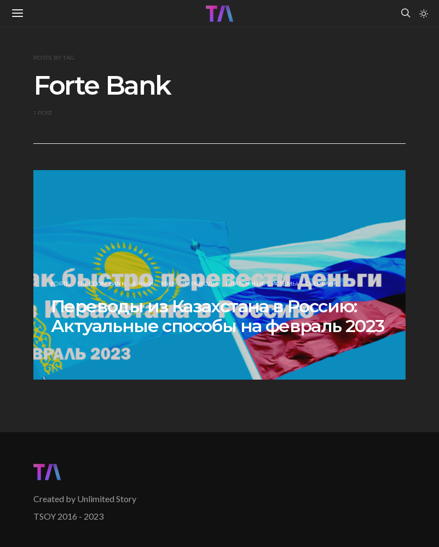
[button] (423, 13)
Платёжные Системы (262, 283)
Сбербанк (321, 283)
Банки (142, 283)
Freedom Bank (101, 283)
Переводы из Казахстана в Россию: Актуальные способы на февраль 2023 (217, 315)
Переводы (200, 283)
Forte (60, 283)
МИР (168, 283)
